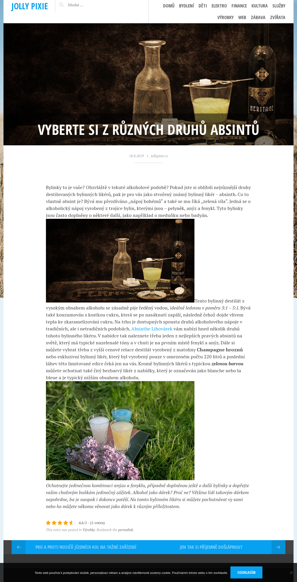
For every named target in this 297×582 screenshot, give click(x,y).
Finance (239, 6)
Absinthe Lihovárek (152, 329)
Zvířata (277, 17)
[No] (291, 572)
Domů (168, 6)
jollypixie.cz (159, 155)
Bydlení (186, 6)
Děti (203, 6)
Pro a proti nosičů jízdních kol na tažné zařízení (86, 547)
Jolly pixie (30, 6)
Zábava (258, 17)
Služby (278, 6)
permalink (125, 529)
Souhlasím (246, 572)
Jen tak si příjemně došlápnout (211, 547)
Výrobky (225, 17)
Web (242, 17)
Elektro (219, 6)
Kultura (260, 6)
